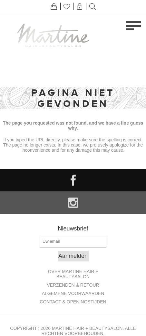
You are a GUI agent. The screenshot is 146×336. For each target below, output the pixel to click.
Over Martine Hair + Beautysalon (73, 274)
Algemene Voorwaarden (73, 293)
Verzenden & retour (73, 285)
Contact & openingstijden (73, 301)
